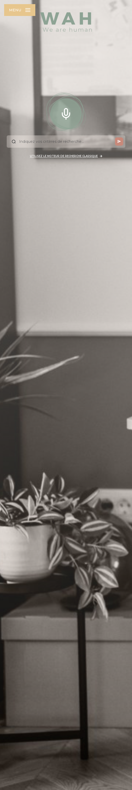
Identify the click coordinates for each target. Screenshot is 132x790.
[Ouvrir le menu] (19, 10)
